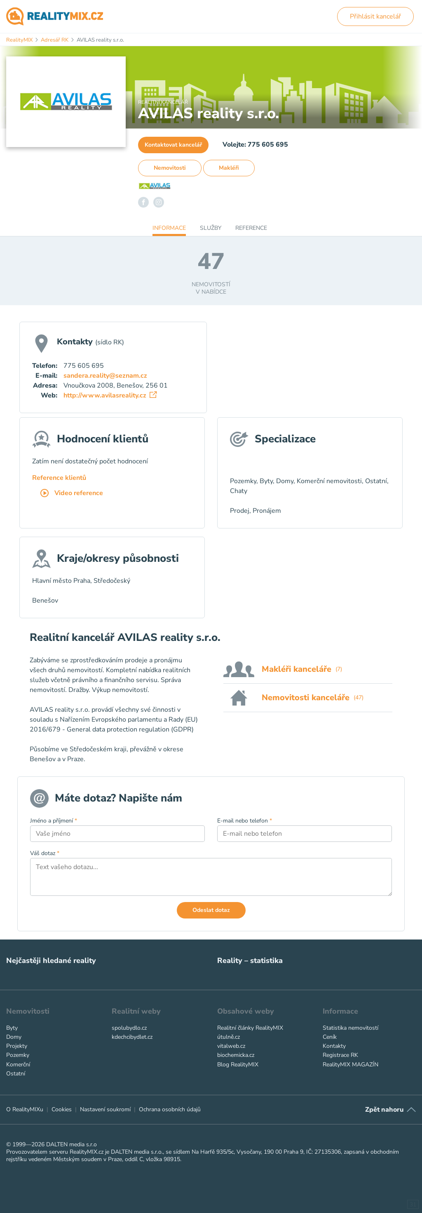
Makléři (229, 168)
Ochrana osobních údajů (170, 1109)
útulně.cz (228, 1037)
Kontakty (334, 1046)
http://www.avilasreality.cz (110, 395)
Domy (13, 1037)
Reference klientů (59, 477)
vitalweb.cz (231, 1046)
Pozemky (17, 1055)
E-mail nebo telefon (244, 821)
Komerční (18, 1064)
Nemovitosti (170, 168)
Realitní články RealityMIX (250, 1028)
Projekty (16, 1046)
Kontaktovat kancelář (173, 145)
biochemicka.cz (235, 1055)
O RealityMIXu (24, 1109)
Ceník (330, 1037)
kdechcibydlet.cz (132, 1037)
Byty (12, 1028)
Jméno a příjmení (53, 821)
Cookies (62, 1109)
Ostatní (15, 1073)
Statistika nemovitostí (350, 1028)
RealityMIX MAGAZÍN (350, 1064)
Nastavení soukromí (105, 1109)
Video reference (71, 493)
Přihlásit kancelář (375, 16)
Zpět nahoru (384, 1109)
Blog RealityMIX (237, 1064)
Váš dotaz (44, 853)
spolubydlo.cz (129, 1028)
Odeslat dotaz (211, 910)
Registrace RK (340, 1055)
